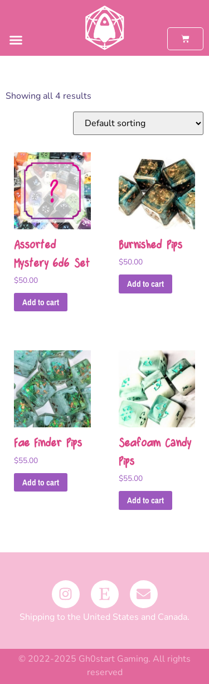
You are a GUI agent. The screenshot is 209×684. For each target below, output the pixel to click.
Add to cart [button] (40, 302)
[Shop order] (138, 123)
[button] (16, 40)
